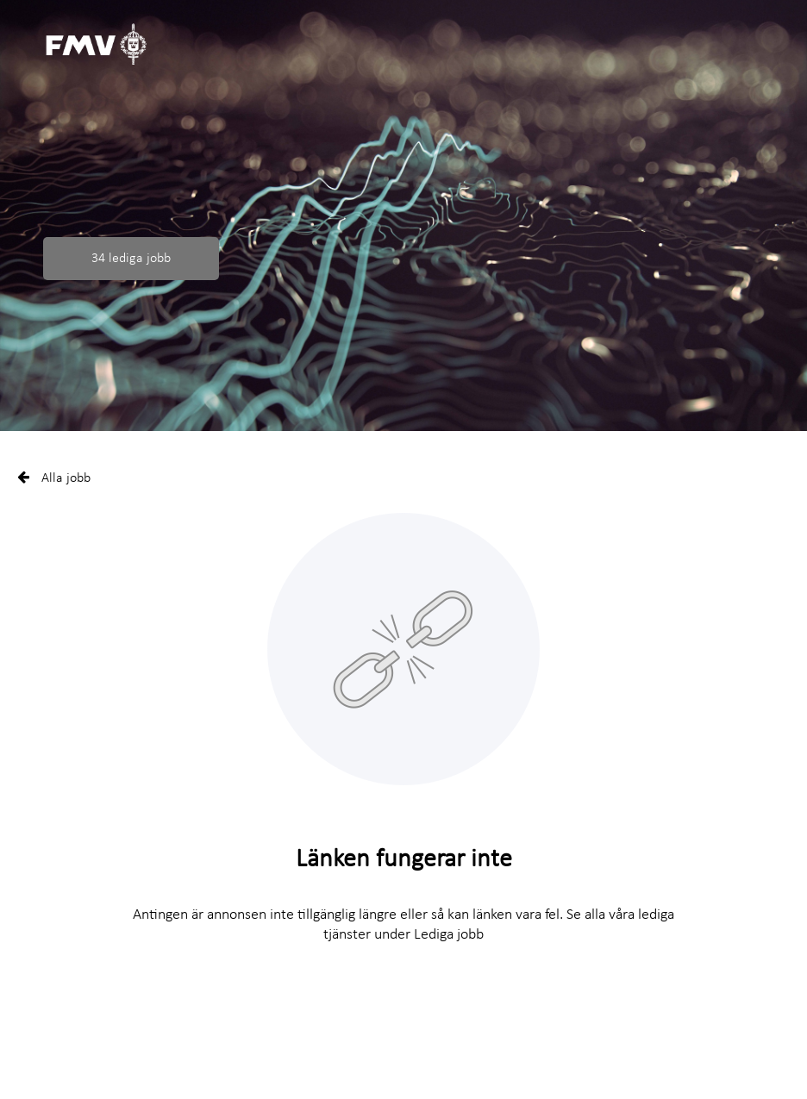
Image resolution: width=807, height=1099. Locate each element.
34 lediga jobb (131, 258)
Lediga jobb (449, 935)
